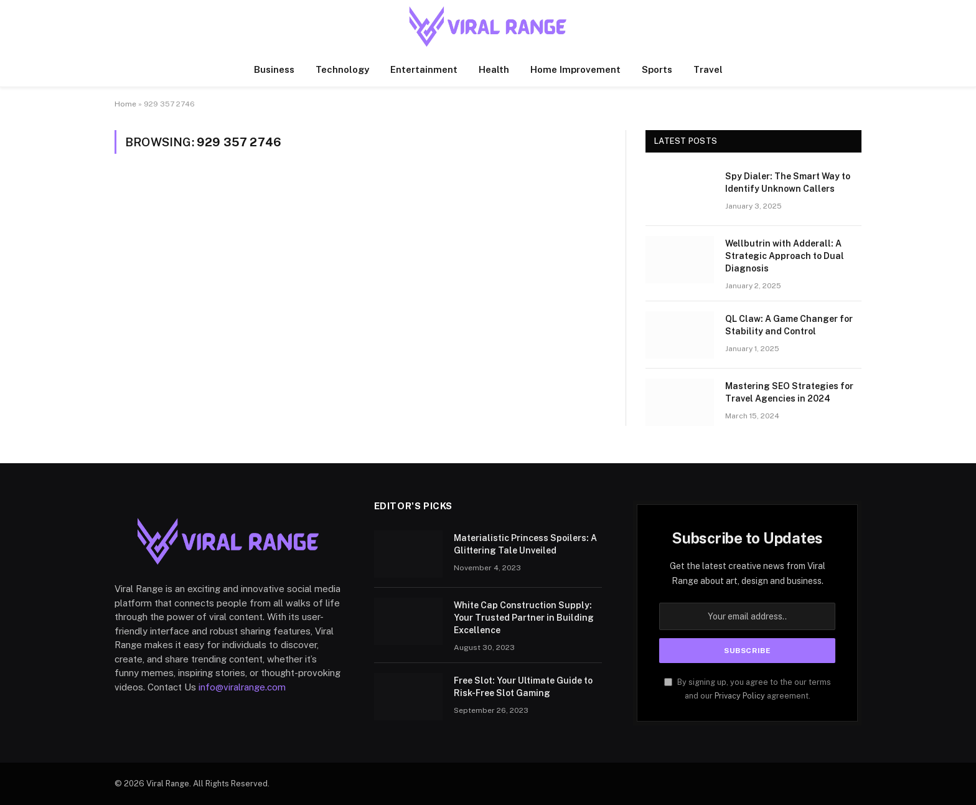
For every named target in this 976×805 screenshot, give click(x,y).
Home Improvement (575, 69)
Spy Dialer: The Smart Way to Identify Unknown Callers (787, 182)
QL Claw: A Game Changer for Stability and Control (789, 325)
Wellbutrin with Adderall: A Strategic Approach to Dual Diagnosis (784, 255)
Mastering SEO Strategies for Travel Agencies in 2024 (789, 392)
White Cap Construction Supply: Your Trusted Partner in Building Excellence (524, 617)
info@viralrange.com (242, 687)
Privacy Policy (740, 695)
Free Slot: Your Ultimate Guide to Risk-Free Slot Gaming (523, 687)
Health (494, 69)
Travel (708, 69)
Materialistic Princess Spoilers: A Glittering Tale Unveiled (525, 544)
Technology (342, 69)
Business (274, 69)
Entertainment (424, 69)
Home (125, 104)
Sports (657, 69)
